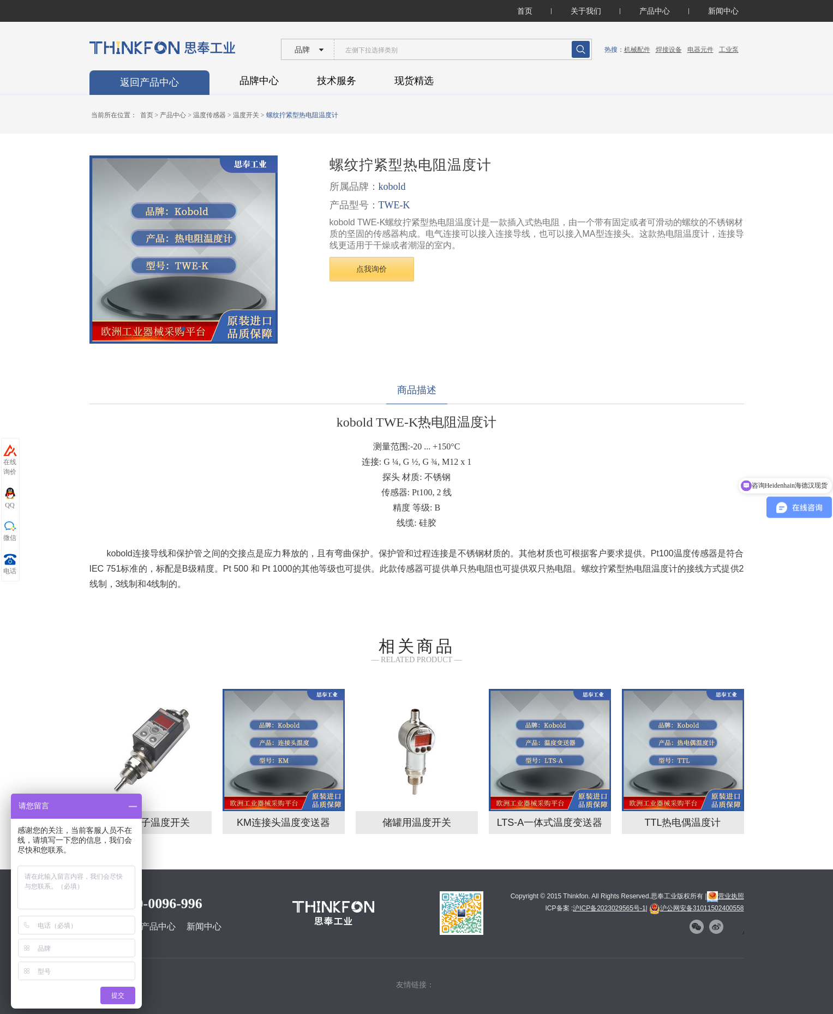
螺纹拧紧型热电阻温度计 (302, 115)
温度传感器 (209, 115)
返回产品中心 (149, 82)
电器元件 (700, 49)
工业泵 (729, 49)
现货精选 (414, 80)
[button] (183, 329)
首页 (524, 11)
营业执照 (725, 896)
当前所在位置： (114, 115)
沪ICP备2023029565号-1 (609, 908)
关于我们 (586, 11)
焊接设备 (669, 49)
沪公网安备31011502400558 (696, 908)
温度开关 (246, 115)
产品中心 (654, 11)
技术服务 (336, 80)
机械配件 (637, 49)
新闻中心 (723, 11)
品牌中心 (259, 80)
